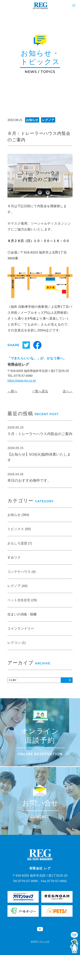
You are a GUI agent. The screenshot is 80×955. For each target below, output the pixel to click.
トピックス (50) (19, 529)
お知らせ (32, 120)
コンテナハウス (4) (21, 571)
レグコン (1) (16, 642)
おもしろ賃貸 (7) (19, 543)
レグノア (48, 120)
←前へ (12, 391)
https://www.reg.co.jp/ (21, 380)
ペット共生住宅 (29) (22, 600)
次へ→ (67, 391)
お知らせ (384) (18, 515)
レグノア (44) (17, 586)
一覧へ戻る (40, 391)
